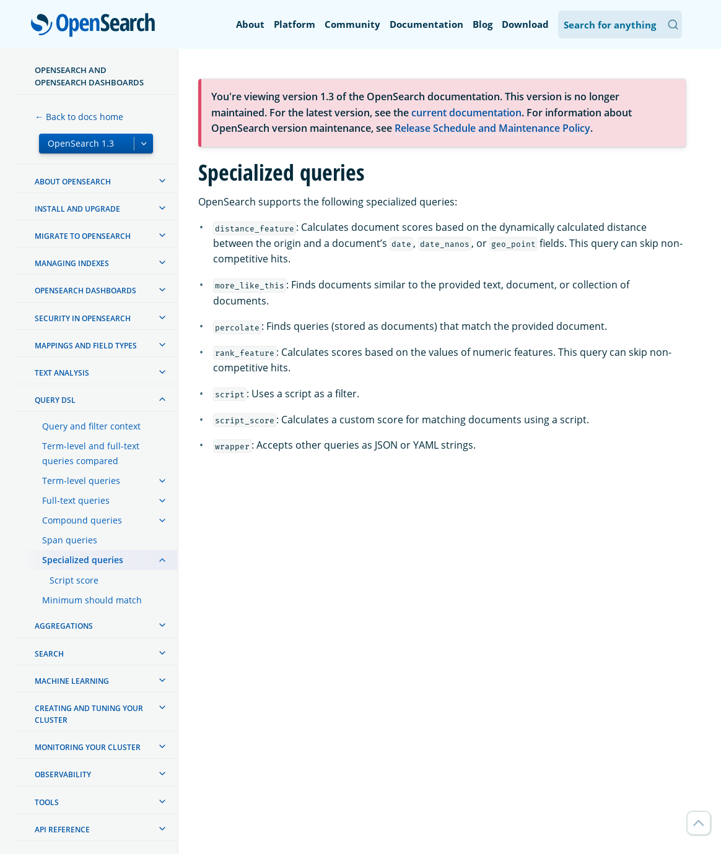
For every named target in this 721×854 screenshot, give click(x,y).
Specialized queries (82, 560)
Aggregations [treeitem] (64, 626)
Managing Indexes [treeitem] (72, 263)
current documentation (466, 112)
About (250, 24)
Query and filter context (91, 426)
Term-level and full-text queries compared (90, 453)
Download (525, 24)
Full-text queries (76, 500)
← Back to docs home (79, 117)
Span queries (69, 540)
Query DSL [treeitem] (55, 400)
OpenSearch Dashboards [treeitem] (85, 290)
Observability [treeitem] (63, 774)
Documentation (426, 24)
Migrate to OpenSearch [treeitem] (83, 236)
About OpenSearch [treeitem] (73, 181)
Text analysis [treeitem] (62, 373)
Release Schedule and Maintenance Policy (492, 128)
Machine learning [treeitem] (72, 681)
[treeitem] (162, 181)
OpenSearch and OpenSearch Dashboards (89, 76)
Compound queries (82, 520)
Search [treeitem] (49, 654)
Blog (482, 24)
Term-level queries (81, 480)
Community (352, 24)
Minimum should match (92, 600)
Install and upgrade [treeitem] (77, 209)
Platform (294, 24)
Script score (74, 580)
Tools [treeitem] (47, 802)
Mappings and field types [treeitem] (86, 345)
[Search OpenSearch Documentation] (620, 24)
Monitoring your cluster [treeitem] (88, 747)
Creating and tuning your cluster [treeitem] (89, 714)
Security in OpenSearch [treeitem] (83, 318)
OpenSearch (96, 26)
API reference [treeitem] (62, 829)
